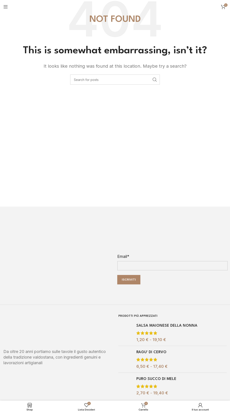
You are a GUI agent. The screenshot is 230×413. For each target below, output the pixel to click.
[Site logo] (115, 6)
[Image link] (37, 328)
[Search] (115, 79)
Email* (123, 256)
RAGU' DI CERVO (151, 352)
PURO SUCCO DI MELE (156, 379)
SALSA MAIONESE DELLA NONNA (166, 326)
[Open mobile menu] (5, 6)
